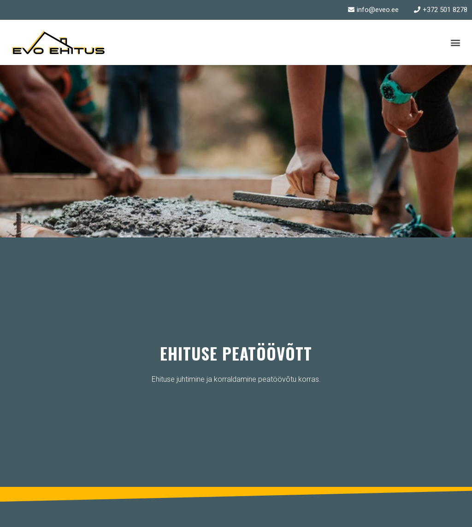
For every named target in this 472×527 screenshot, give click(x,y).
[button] (455, 42)
